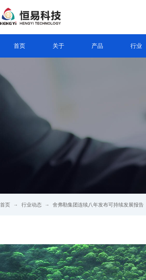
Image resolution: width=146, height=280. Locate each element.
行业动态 (31, 205)
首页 (19, 46)
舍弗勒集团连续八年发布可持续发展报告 (98, 205)
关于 (58, 46)
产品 (97, 46)
